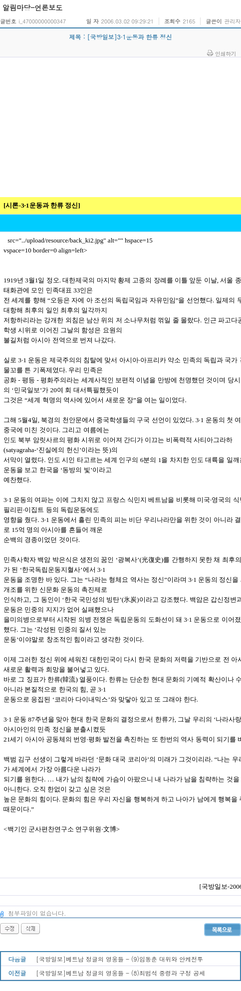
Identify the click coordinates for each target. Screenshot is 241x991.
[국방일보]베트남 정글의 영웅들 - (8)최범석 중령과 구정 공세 (120, 973)
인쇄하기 (225, 53)
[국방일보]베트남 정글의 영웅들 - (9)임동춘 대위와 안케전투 (119, 959)
